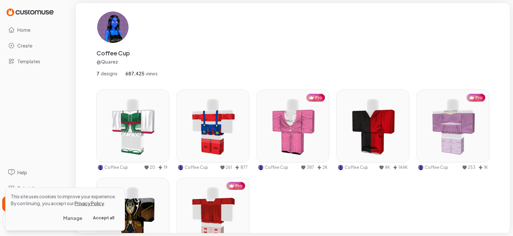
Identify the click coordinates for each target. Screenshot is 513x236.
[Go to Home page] (30, 12)
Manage (72, 218)
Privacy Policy (89, 203)
